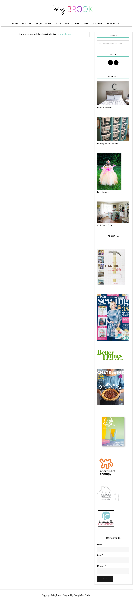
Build (58, 24)
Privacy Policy (114, 24)
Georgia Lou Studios (82, 595)
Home (15, 24)
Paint (86, 24)
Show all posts (64, 34)
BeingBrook (56, 595)
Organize (97, 24)
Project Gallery (43, 24)
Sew (67, 24)
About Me (26, 24)
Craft (76, 24)
